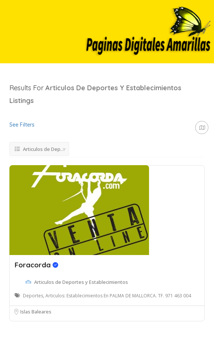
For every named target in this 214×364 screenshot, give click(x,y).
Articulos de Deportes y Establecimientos (81, 282)
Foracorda (36, 264)
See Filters (22, 124)
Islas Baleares (35, 311)
